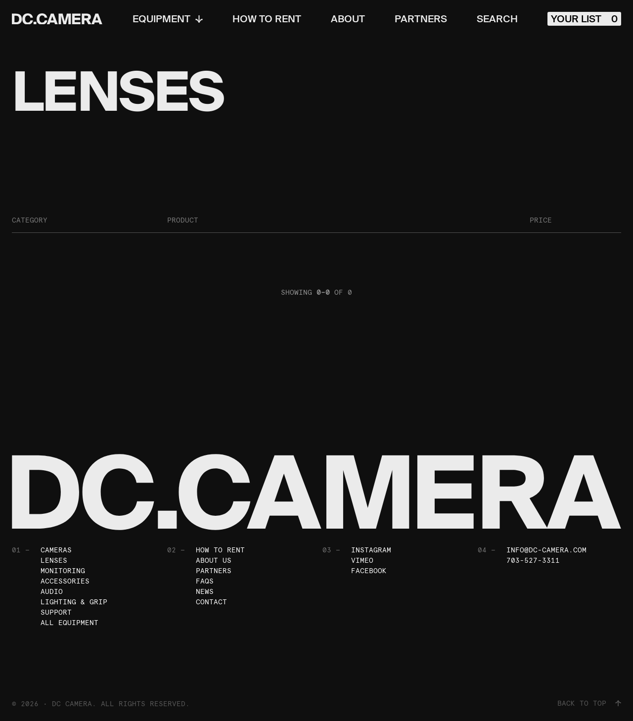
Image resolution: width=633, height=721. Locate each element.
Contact (211, 601)
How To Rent (266, 19)
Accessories (65, 581)
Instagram (371, 549)
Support (56, 612)
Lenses (54, 560)
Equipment (168, 19)
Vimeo (362, 560)
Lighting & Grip (74, 601)
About (348, 19)
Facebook (369, 570)
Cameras (56, 549)
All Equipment (69, 622)
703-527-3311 (533, 560)
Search (497, 19)
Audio (52, 591)
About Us (213, 560)
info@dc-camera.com (546, 549)
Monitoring (63, 570)
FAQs (205, 581)
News (205, 591)
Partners (421, 19)
